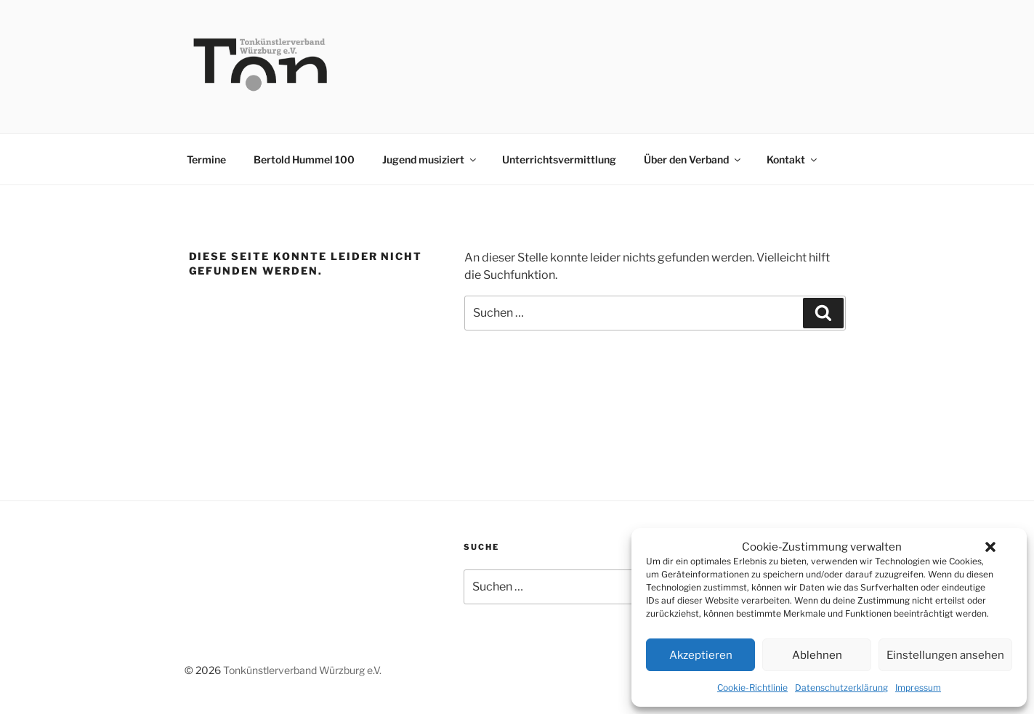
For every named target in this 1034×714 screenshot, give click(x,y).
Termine (206, 159)
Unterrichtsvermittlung (559, 159)
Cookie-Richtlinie (752, 687)
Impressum (918, 687)
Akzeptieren (700, 655)
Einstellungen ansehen (945, 655)
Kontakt (793, 159)
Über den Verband (693, 159)
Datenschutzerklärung (841, 687)
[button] (990, 547)
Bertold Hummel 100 (304, 159)
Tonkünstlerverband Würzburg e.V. (302, 670)
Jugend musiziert (430, 159)
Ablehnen (817, 655)
